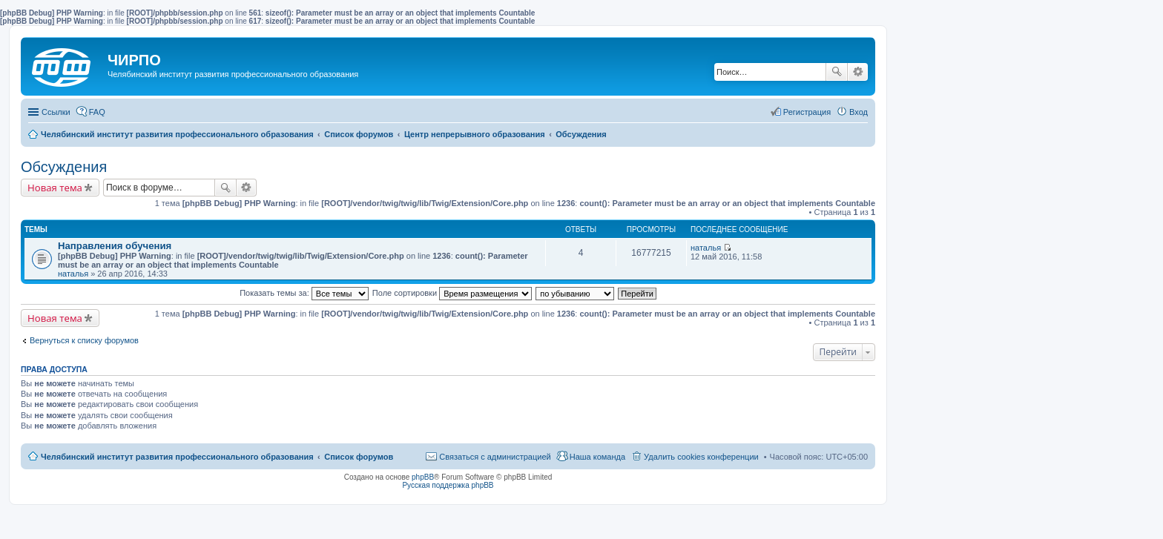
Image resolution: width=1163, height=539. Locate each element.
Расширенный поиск (858, 72)
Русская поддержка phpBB (447, 485)
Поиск (837, 72)
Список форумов (358, 456)
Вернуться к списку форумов (84, 340)
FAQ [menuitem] (97, 112)
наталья (73, 273)
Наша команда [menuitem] (597, 456)
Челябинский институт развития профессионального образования (177, 456)
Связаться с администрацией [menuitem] (494, 456)
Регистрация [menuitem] (807, 112)
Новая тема (54, 187)
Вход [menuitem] (858, 112)
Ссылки (56, 112)
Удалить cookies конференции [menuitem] (701, 456)
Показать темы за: (304, 292)
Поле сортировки (452, 292)
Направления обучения (114, 245)
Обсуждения (64, 167)
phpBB (423, 477)
